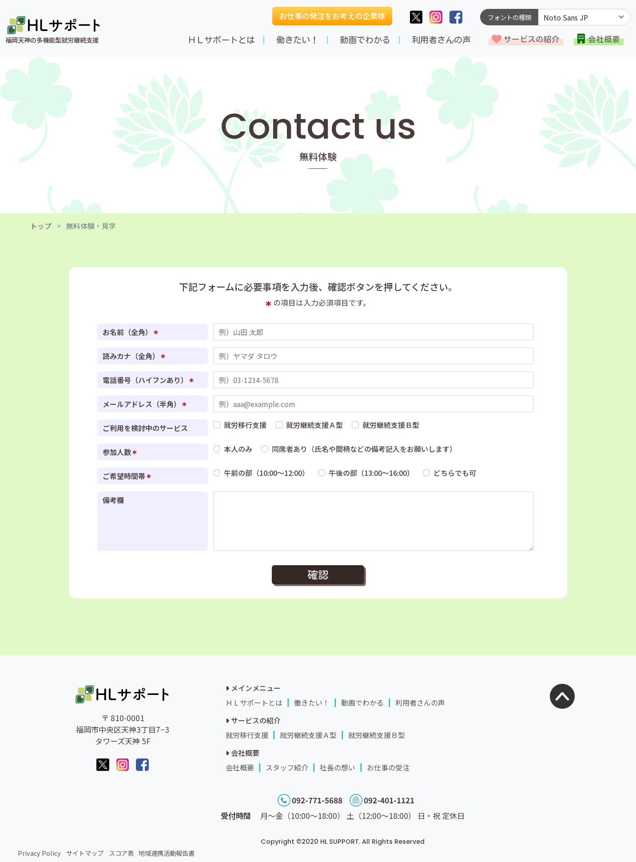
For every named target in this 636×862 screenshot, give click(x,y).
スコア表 (121, 853)
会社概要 (604, 39)
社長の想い (337, 767)
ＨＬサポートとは (221, 40)
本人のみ (238, 448)
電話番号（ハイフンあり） (148, 380)
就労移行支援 (245, 424)
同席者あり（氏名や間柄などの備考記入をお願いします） (364, 448)
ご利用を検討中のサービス (145, 428)
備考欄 (113, 500)
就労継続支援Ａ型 (314, 424)
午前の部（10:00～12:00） (266, 472)
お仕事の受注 (388, 767)
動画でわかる (365, 40)
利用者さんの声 (441, 40)
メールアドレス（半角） (145, 404)
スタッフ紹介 (287, 767)
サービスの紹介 (532, 39)
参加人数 (120, 452)
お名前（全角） (130, 332)
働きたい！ (297, 40)
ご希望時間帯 (127, 476)
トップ (41, 225)
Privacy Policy (39, 853)
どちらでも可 (454, 472)
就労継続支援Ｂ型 (390, 424)
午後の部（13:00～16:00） (371, 472)
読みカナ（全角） (134, 356)
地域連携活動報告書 (167, 853)
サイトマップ (84, 853)
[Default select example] (584, 17)
